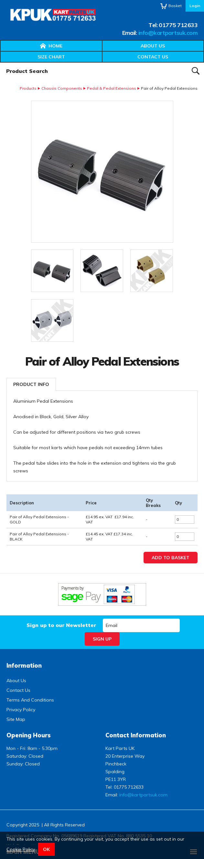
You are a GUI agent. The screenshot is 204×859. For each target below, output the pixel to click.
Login (194, 5)
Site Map (15, 719)
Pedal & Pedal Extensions (111, 88)
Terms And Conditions (30, 700)
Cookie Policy (20, 849)
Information (24, 665)
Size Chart (51, 57)
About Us (153, 46)
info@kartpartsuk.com (168, 32)
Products (28, 88)
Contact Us (152, 57)
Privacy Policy (20, 709)
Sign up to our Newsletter (61, 625)
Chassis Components (61, 88)
